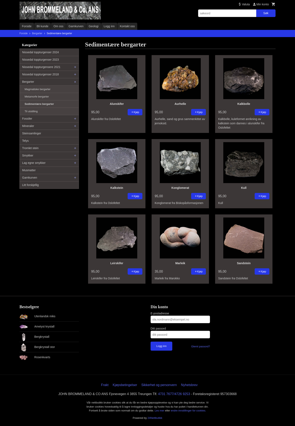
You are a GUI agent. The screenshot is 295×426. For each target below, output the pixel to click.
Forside (27, 26)
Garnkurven (76, 26)
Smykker (27, 155)
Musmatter (29, 170)
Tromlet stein (30, 148)
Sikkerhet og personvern (159, 385)
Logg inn (109, 26)
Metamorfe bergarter (37, 96)
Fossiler (27, 118)
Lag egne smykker (33, 162)
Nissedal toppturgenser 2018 (40, 74)
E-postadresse (160, 313)
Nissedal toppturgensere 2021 (41, 67)
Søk (265, 13)
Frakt (104, 385)
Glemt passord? (200, 346)
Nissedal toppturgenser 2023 (40, 59)
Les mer (160, 410)
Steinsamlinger (31, 133)
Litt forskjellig (30, 185)
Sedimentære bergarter (39, 103)
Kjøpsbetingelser (125, 385)
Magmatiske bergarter (37, 89)
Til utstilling (31, 111)
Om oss (58, 26)
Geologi (94, 26)
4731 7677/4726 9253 (174, 394)
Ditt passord (158, 328)
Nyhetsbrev (189, 385)
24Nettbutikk (155, 417)
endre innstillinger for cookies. (188, 410)
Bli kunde (43, 26)
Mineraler (28, 126)
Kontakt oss (127, 26)
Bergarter (28, 81)
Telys (25, 140)
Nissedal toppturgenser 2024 (40, 52)
